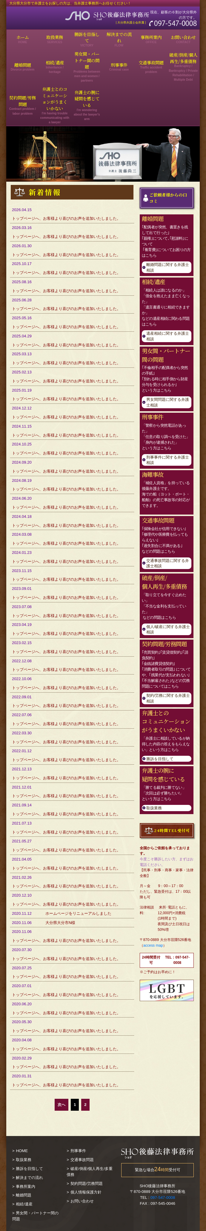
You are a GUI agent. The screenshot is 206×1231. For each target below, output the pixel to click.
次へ (61, 1104)
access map (153, 945)
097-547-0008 (162, 1197)
